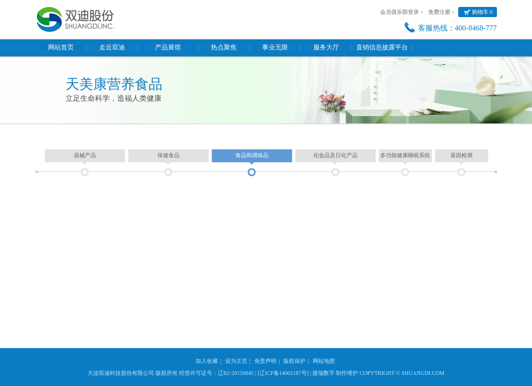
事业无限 (275, 47)
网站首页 (61, 47)
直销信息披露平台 (382, 47)
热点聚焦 (224, 47)
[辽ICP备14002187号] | (284, 373)
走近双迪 (112, 47)
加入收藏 (207, 361)
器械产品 (85, 155)
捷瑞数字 (323, 373)
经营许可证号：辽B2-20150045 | (217, 373)
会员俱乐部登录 (399, 12)
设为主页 (236, 361)
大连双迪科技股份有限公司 (121, 373)
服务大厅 (326, 47)
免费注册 (439, 12)
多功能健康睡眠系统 (405, 155)
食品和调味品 (252, 155)
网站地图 (324, 361)
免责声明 (265, 361)
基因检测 (461, 155)
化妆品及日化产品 (335, 155)
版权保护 (294, 361)
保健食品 (168, 155)
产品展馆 (168, 47)
